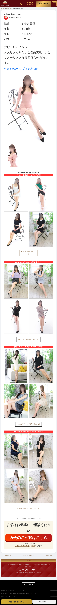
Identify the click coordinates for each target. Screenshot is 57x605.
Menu (28, 584)
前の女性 (8, 555)
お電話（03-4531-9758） (22, 546)
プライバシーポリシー (12, 596)
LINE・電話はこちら (44, 601)
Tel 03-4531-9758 (6, 593)
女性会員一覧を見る (28, 555)
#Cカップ (18, 68)
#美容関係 (32, 68)
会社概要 (3, 596)
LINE (33, 546)
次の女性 (49, 555)
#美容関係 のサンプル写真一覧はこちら (28, 508)
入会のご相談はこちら (28, 538)
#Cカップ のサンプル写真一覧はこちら (28, 424)
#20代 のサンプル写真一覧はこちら (28, 339)
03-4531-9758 (28, 570)
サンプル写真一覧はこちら (28, 253)
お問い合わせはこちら (16, 602)
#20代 (8, 68)
